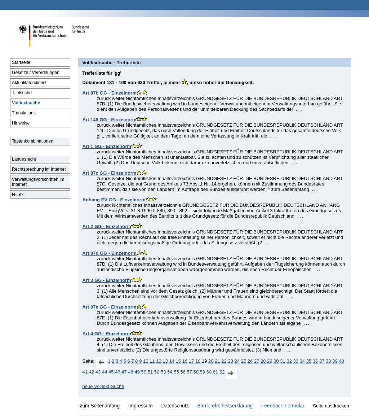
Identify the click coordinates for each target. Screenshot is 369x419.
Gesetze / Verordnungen (35, 72)
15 (178, 361)
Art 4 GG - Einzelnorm (107, 333)
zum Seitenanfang (100, 406)
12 (158, 361)
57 (189, 372)
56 (182, 372)
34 (302, 361)
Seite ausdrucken (331, 406)
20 (210, 361)
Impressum (140, 406)
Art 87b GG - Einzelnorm (110, 93)
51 (150, 372)
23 (230, 361)
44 (104, 372)
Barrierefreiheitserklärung (225, 406)
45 (111, 372)
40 (341, 361)
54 (169, 372)
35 (308, 361)
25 (243, 361)
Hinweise (21, 123)
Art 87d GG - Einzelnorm (110, 253)
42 (91, 372)
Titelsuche (22, 92)
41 (85, 372)
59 (202, 372)
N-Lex (17, 194)
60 (209, 372)
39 (334, 361)
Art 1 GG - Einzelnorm (107, 146)
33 (295, 361)
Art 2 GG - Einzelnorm (107, 226)
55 (176, 372)
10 (145, 361)
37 (321, 361)
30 (276, 361)
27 (256, 361)
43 (98, 372)
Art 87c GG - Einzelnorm (110, 173)
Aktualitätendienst (29, 82)
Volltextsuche (26, 102)
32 (289, 361)
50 (143, 372)
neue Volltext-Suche (103, 386)
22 (223, 361)
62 (221, 372)
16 (184, 361)
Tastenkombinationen (32, 141)
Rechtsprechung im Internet (39, 169)
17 (191, 361)
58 (195, 372)
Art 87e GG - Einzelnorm (110, 307)
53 (163, 372)
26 (250, 361)
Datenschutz (174, 406)
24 (237, 361)
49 (136, 372)
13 (165, 361)
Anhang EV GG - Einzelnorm (114, 199)
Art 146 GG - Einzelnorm (110, 119)
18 (197, 361)
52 (156, 372)
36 (315, 361)
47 (123, 372)
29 (269, 361)
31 (282, 361)
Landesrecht (24, 159)
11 (152, 361)
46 (117, 372)
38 (328, 361)
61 (215, 372)
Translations (24, 112)
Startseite (21, 62)
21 (217, 361)
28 (263, 361)
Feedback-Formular (282, 406)
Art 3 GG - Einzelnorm (107, 280)
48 (130, 372)
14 (171, 361)
